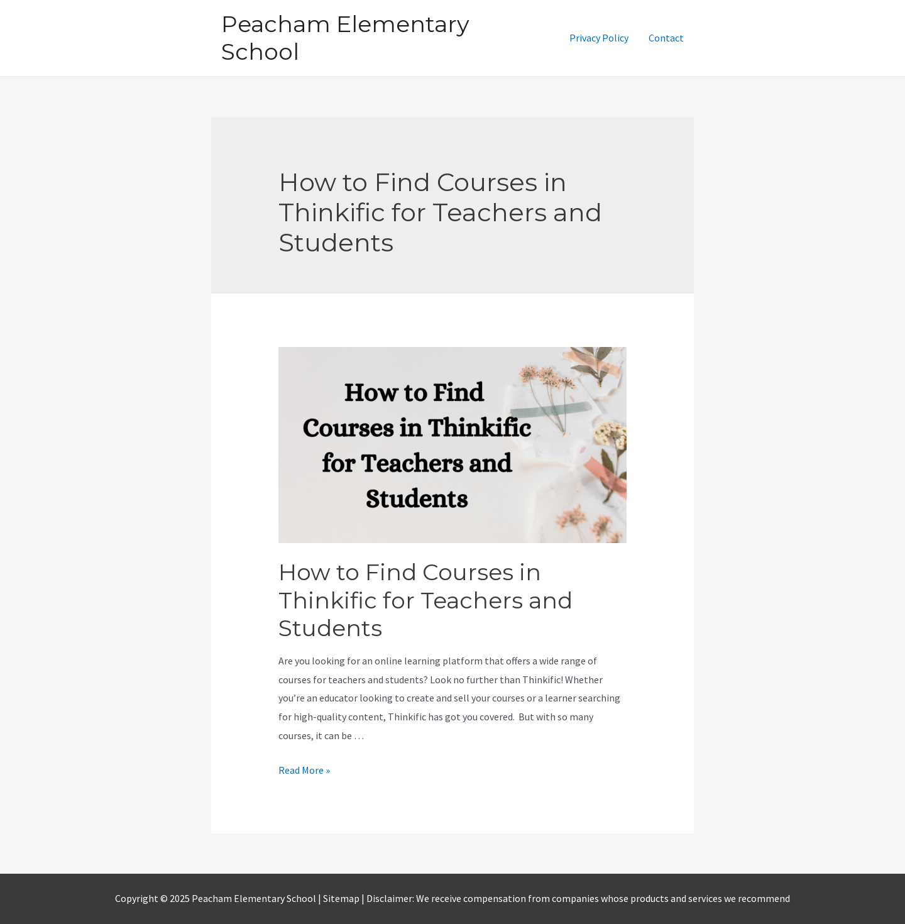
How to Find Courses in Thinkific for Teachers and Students (425, 600)
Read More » (304, 770)
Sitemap (342, 898)
